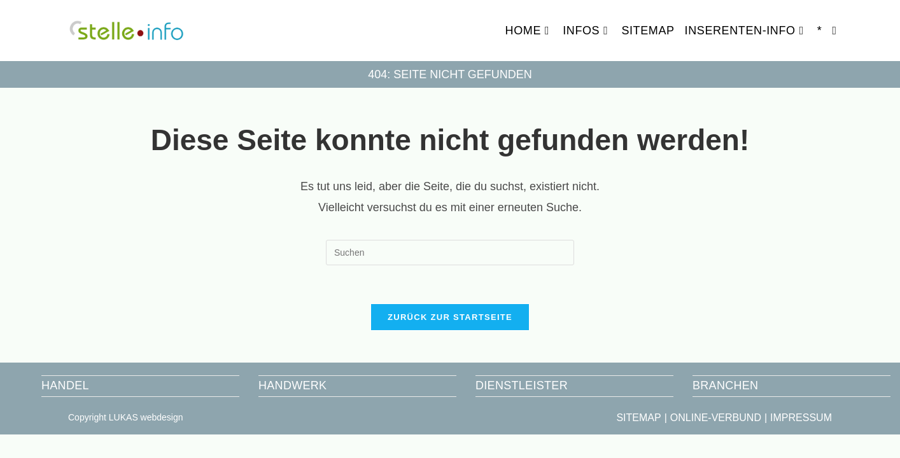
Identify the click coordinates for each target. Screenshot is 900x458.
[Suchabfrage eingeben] (450, 252)
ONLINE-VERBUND (715, 417)
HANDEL (65, 385)
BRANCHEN (725, 385)
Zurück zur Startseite (450, 317)
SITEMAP (638, 417)
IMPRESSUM (801, 417)
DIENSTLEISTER (521, 385)
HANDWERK (292, 385)
